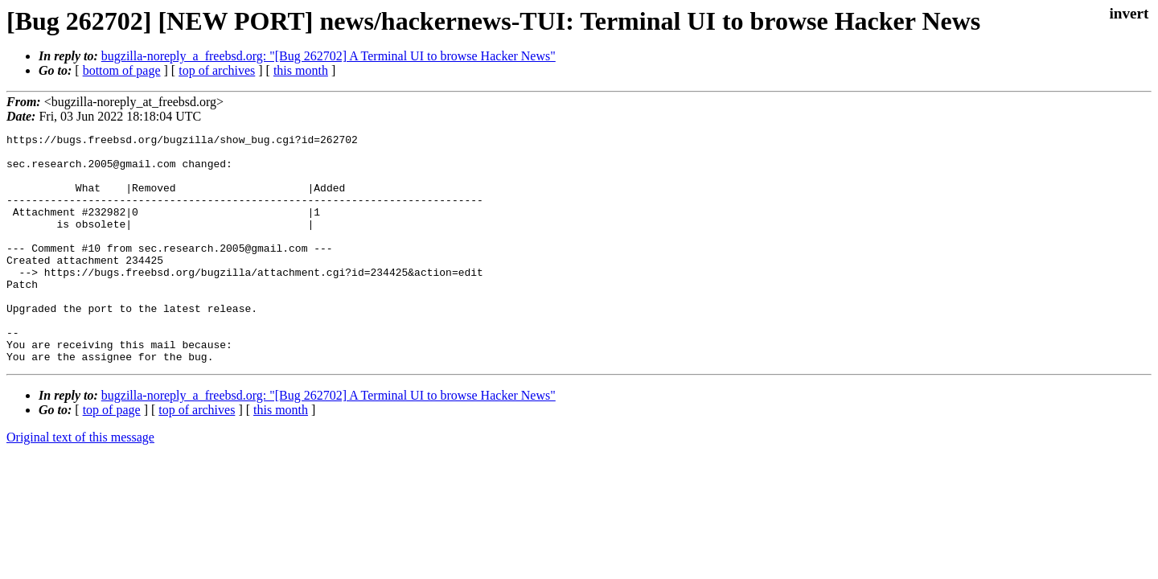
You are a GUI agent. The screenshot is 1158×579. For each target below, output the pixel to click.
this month (300, 70)
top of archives (217, 70)
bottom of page (122, 70)
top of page (112, 455)
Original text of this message (80, 483)
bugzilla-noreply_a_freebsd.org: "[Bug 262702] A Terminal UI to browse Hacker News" (328, 56)
